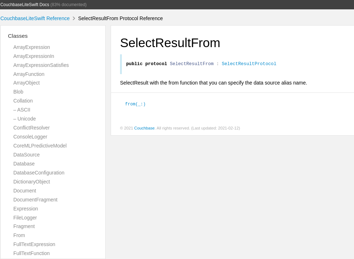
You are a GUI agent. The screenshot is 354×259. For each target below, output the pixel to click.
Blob (18, 92)
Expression (25, 209)
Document (24, 191)
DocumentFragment (35, 200)
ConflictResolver (31, 128)
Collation (23, 101)
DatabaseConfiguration (39, 173)
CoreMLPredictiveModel (40, 146)
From (19, 235)
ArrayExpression (31, 47)
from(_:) (135, 105)
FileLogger (25, 218)
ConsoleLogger (30, 137)
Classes (18, 36)
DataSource (26, 155)
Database (24, 164)
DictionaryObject (31, 182)
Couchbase (144, 129)
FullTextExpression (34, 244)
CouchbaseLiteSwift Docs (24, 4)
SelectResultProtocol (249, 64)
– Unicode (24, 119)
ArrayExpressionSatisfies (41, 65)
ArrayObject (26, 83)
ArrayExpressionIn (33, 56)
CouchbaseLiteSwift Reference (35, 18)
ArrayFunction (28, 74)
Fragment (24, 226)
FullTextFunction (31, 253)
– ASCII (21, 110)
